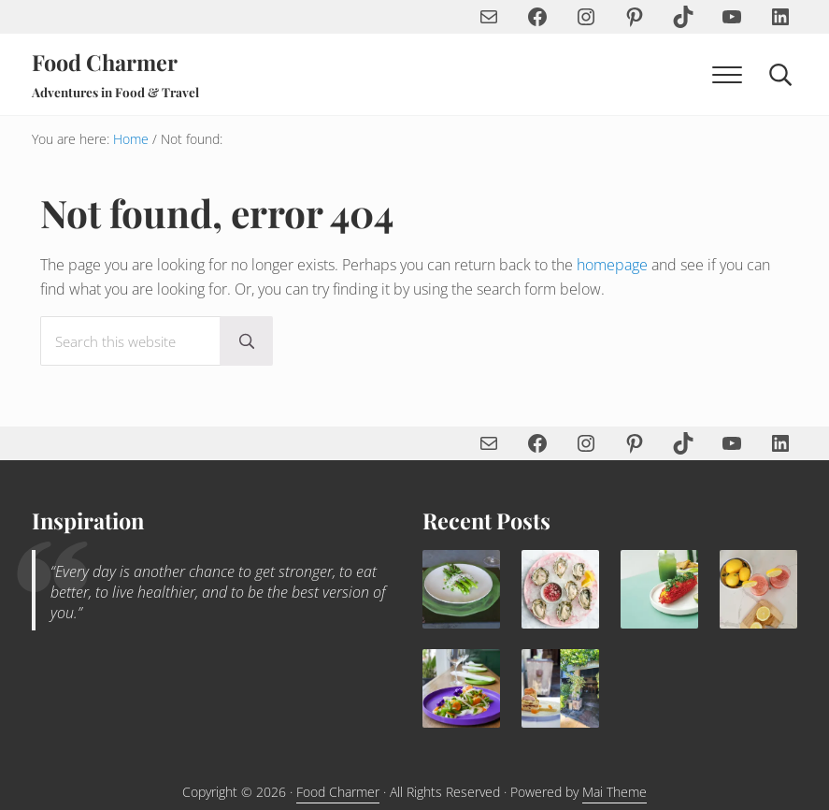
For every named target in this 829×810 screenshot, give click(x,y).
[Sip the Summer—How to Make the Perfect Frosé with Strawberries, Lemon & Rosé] (758, 589)
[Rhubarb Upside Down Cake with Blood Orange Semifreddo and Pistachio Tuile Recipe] (560, 688)
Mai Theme (614, 792)
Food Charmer (105, 62)
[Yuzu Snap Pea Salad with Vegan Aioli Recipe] (461, 688)
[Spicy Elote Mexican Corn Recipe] (659, 589)
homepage (612, 264)
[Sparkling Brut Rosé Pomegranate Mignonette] (560, 589)
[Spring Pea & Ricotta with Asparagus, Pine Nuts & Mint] (461, 589)
